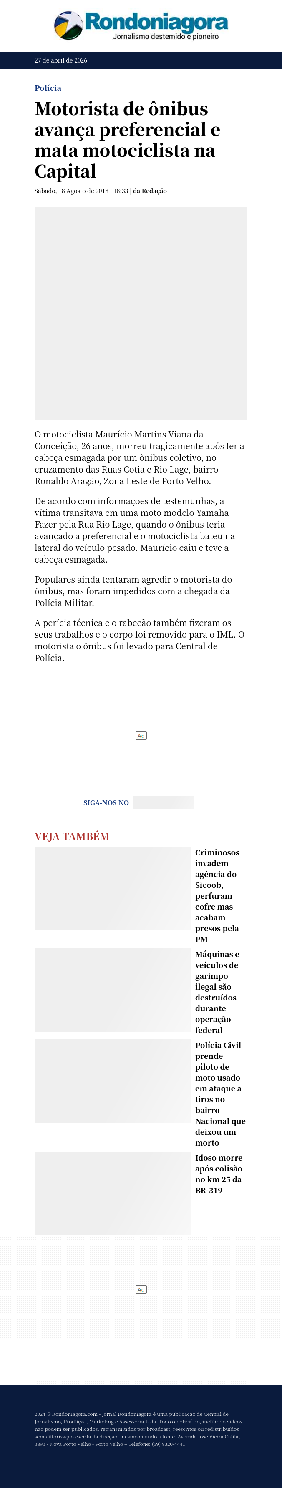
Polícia (48, 87)
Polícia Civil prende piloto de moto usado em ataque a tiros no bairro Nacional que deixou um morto (220, 1093)
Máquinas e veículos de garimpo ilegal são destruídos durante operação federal (217, 991)
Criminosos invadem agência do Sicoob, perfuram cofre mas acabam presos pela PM (217, 895)
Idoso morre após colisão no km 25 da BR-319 (218, 1173)
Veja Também (72, 835)
